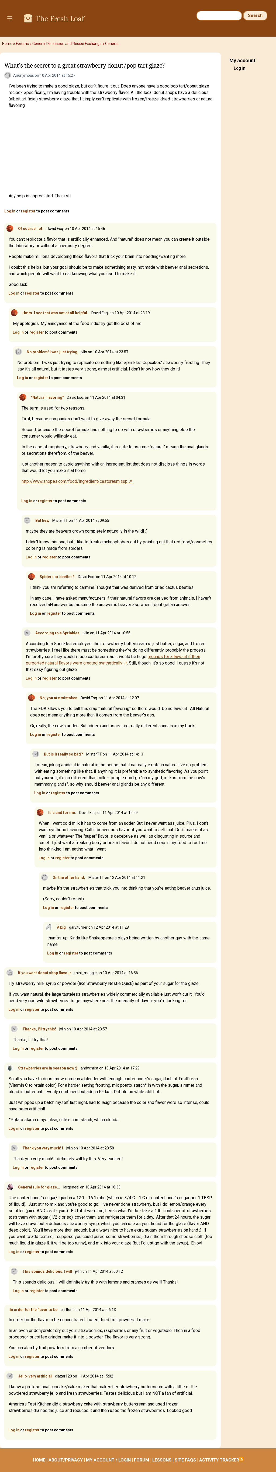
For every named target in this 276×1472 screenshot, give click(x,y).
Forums (22, 43)
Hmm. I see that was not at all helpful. (55, 313)
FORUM (141, 1460)
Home (7, 43)
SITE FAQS (185, 1460)
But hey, (42, 520)
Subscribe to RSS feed (241, 1459)
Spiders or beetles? (57, 577)
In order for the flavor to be (33, 1309)
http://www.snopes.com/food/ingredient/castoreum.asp (74, 481)
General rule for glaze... (39, 1187)
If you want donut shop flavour (44, 973)
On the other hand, (69, 877)
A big (61, 927)
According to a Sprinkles (57, 633)
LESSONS (161, 1460)
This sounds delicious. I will (47, 1271)
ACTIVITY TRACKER (219, 1460)
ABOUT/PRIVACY (66, 1460)
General (111, 43)
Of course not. (30, 228)
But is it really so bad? (63, 754)
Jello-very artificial (35, 1376)
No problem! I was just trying (52, 352)
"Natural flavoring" (47, 397)
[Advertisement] (112, 150)
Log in (9, 211)
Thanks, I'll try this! (39, 1029)
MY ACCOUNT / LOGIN (108, 1460)
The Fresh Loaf (60, 18)
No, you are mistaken (58, 698)
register (28, 211)
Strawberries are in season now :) (47, 1068)
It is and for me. (62, 812)
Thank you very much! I (42, 1148)
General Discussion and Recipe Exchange (67, 43)
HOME (39, 1460)
